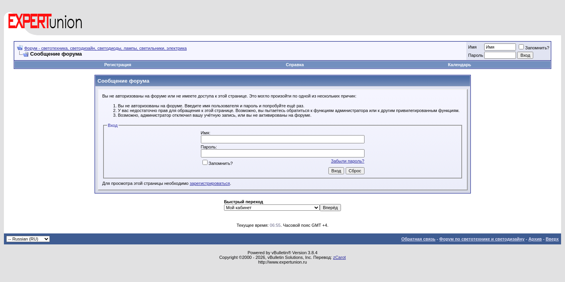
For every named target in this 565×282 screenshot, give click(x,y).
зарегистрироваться (210, 183)
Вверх (552, 239)
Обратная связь (418, 239)
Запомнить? (534, 47)
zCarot (339, 257)
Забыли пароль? (348, 161)
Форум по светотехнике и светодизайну (482, 239)
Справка (295, 64)
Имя (472, 47)
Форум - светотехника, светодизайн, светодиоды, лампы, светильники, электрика (105, 48)
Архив (535, 239)
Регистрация (117, 64)
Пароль (475, 55)
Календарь (459, 64)
